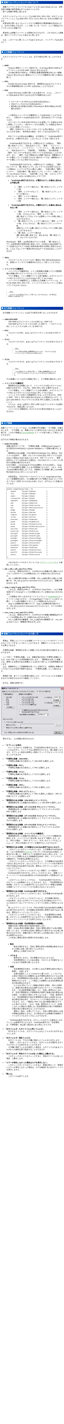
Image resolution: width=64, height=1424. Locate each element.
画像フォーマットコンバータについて (21, 2)
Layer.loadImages (27, 433)
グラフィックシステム (49, 562)
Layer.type (29, 852)
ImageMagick (53, 597)
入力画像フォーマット (14, 52)
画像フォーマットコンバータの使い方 (21, 634)
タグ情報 (8, 423)
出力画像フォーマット (14, 308)
